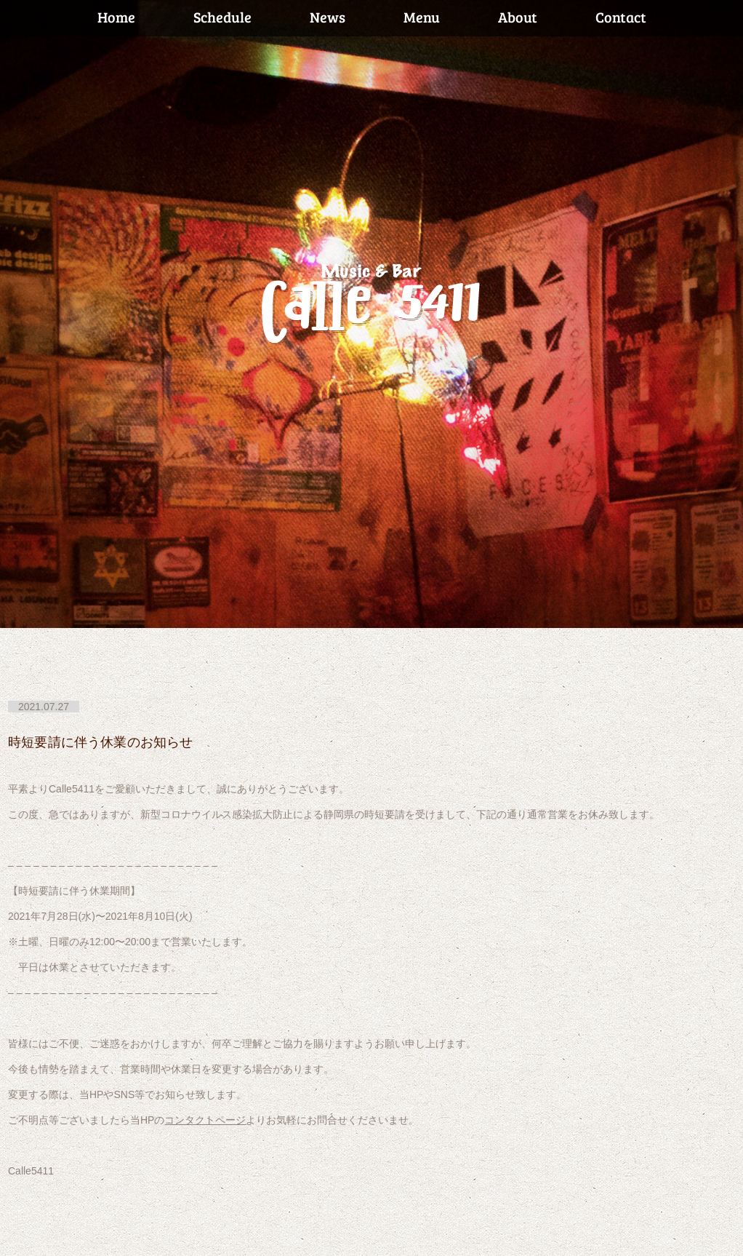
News (327, 17)
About (517, 17)
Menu (421, 17)
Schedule (222, 17)
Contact (620, 17)
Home (116, 17)
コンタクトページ (205, 1120)
